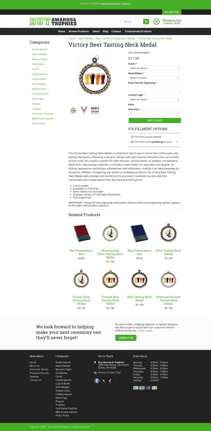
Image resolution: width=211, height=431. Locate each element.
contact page (144, 330)
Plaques (36, 103)
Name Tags (38, 98)
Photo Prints (38, 123)
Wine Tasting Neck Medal (168, 252)
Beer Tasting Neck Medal (139, 298)
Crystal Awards (40, 74)
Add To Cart (154, 120)
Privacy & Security (39, 373)
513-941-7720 (172, 12)
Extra (131, 104)
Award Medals (39, 54)
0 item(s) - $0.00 (172, 23)
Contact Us (126, 337)
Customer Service (39, 369)
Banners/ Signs (40, 59)
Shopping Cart (171, 20)
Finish (132, 64)
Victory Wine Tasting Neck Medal (81, 300)
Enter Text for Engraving (142, 83)
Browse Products (79, 31)
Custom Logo (136, 95)
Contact (116, 31)
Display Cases (39, 88)
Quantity (134, 109)
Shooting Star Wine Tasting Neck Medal (110, 254)
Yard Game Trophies (43, 113)
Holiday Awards (40, 93)
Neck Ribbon (136, 73)
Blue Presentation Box (139, 252)
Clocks (35, 69)
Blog (105, 31)
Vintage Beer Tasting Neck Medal (110, 300)
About (96, 31)
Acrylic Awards (39, 49)
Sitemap (34, 376)
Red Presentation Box (81, 252)
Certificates (38, 64)
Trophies (36, 108)
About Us (35, 366)
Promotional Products (138, 31)
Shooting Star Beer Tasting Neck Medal (168, 300)
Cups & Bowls (39, 79)
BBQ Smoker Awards (43, 118)
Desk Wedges (39, 83)
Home (61, 31)
